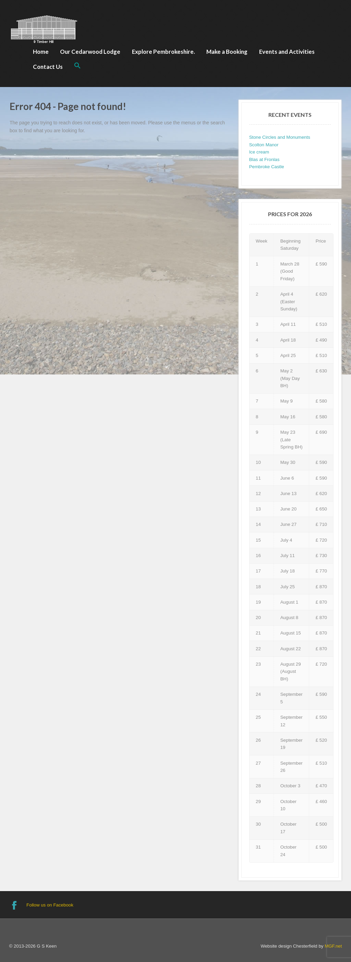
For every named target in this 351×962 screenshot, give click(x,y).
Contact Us (48, 66)
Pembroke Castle (266, 166)
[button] (77, 66)
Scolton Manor (264, 144)
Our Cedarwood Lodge (90, 51)
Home (41, 51)
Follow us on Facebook (49, 905)
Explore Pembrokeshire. (163, 51)
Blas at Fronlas (264, 159)
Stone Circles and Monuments (279, 137)
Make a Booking (226, 51)
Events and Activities (287, 51)
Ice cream (259, 152)
